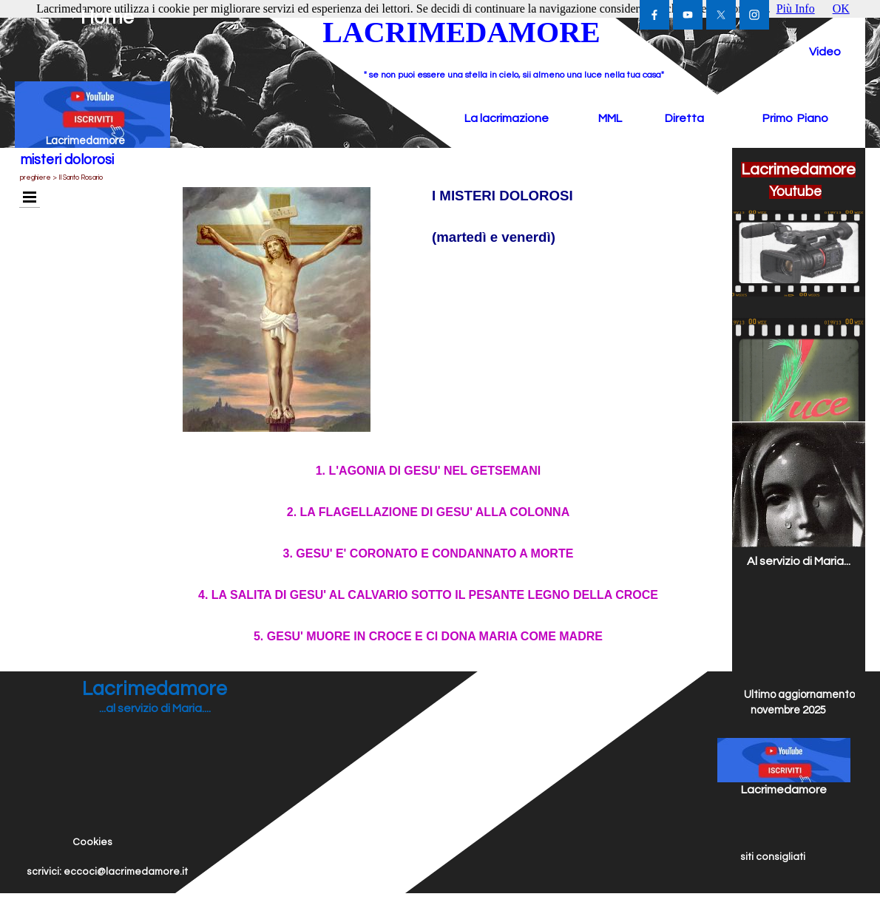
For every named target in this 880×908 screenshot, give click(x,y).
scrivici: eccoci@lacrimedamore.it (107, 872)
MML (610, 118)
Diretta (684, 118)
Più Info (795, 8)
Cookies (92, 842)
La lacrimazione (506, 118)
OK (841, 8)
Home (107, 17)
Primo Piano (795, 118)
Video (825, 52)
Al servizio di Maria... (798, 561)
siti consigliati (772, 857)
